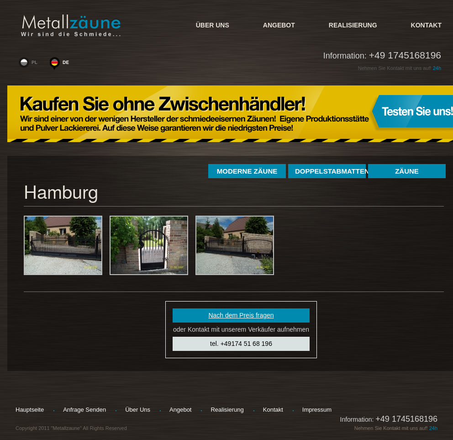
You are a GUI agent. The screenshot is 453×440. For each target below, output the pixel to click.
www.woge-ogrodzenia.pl (30, 64)
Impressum (317, 409)
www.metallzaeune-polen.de (61, 64)
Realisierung (353, 25)
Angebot (279, 25)
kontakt (426, 25)
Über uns (212, 25)
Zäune (407, 171)
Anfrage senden (84, 409)
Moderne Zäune (247, 171)
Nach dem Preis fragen (241, 315)
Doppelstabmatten (330, 171)
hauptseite (30, 409)
